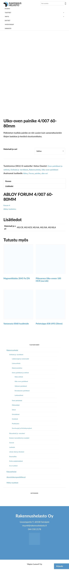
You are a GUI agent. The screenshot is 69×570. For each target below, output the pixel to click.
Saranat (11, 444)
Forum (42, 173)
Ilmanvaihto (13, 458)
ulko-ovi (57, 173)
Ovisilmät (15, 420)
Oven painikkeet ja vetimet (20, 374)
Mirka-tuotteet (13, 484)
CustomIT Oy (37, 566)
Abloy (35, 173)
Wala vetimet (19, 378)
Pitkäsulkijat (15, 406)
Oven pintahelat (17, 402)
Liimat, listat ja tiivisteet (16, 453)
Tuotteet (34, 12)
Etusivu (7, 8)
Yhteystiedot (9, 24)
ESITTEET (7, 20)
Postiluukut (15, 425)
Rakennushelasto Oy (12, 4)
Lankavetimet (19, 397)
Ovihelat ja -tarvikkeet (21, 169)
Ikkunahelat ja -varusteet (17, 435)
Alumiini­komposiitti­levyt (17, 478)
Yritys (34, 16)
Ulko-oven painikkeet (21, 383)
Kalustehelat (12, 473)
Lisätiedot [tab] (10, 187)
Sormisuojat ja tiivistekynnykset (22, 429)
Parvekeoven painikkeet (22, 392)
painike (49, 173)
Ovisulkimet (15, 416)
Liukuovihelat (16, 365)
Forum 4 (7, 207)
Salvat (14, 411)
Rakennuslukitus (17, 369)
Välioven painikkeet (21, 387)
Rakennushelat (39, 169)
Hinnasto (8, 28)
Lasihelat (12, 448)
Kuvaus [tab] (9, 181)
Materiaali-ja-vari (10, 149)
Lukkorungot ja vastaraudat (20, 360)
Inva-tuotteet (13, 467)
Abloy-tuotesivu (10, 210)
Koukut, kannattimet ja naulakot (19, 439)
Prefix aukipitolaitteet (16, 462)
